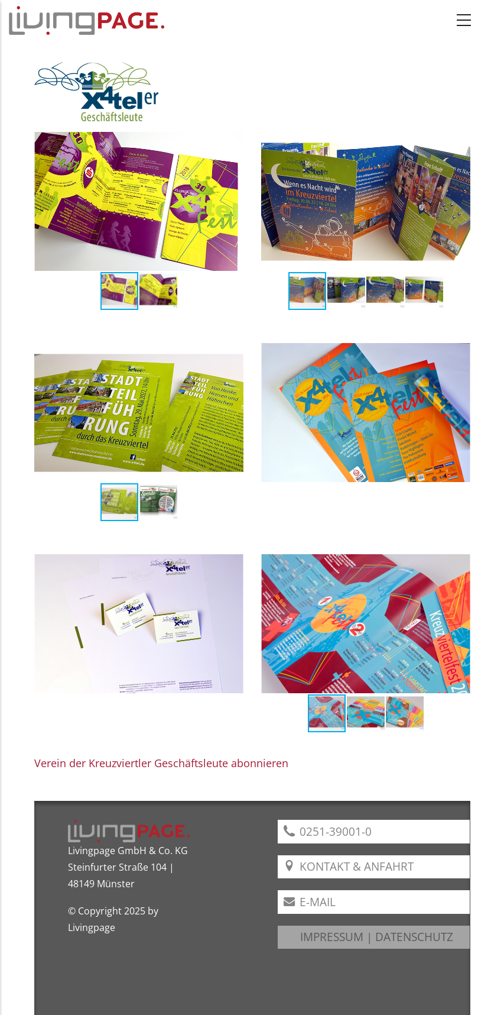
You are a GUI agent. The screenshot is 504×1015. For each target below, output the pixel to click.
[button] (232, 201)
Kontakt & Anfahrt (349, 866)
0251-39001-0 (328, 831)
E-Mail (310, 902)
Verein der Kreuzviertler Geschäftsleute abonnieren (161, 763)
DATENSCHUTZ (414, 937)
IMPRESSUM (331, 937)
